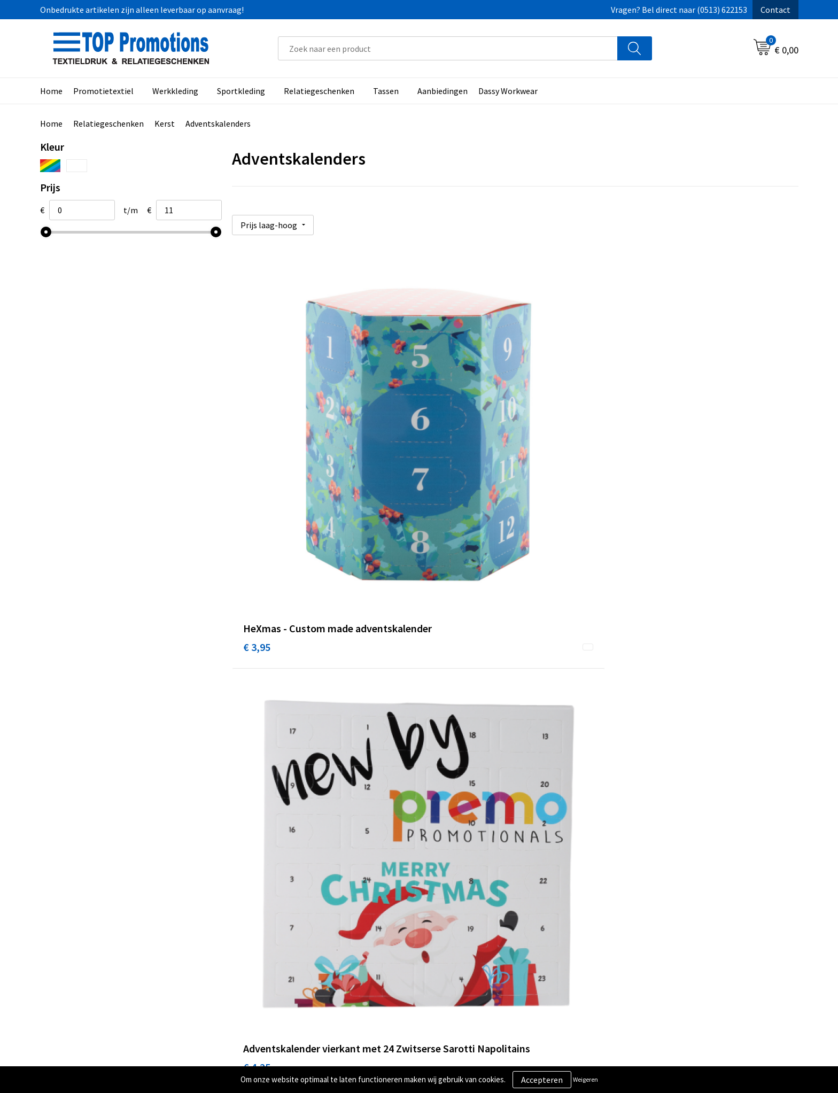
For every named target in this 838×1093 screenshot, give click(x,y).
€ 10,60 (259, 725)
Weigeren (585, 1079)
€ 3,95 (256, 476)
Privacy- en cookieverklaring (484, 921)
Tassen (386, 91)
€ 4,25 (445, 476)
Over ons (260, 905)
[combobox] (448, 48)
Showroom (640, 905)
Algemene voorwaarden (475, 905)
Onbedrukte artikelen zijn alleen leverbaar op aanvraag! (142, 9)
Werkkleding (175, 91)
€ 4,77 (634, 476)
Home (51, 91)
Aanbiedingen (442, 91)
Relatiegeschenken (319, 91)
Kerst (164, 123)
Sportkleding (241, 91)
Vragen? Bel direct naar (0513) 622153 (679, 9)
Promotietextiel (103, 91)
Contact (775, 9)
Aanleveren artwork (656, 921)
